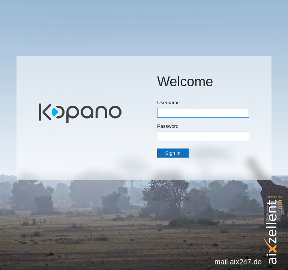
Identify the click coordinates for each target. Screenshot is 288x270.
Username (168, 102)
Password (167, 126)
